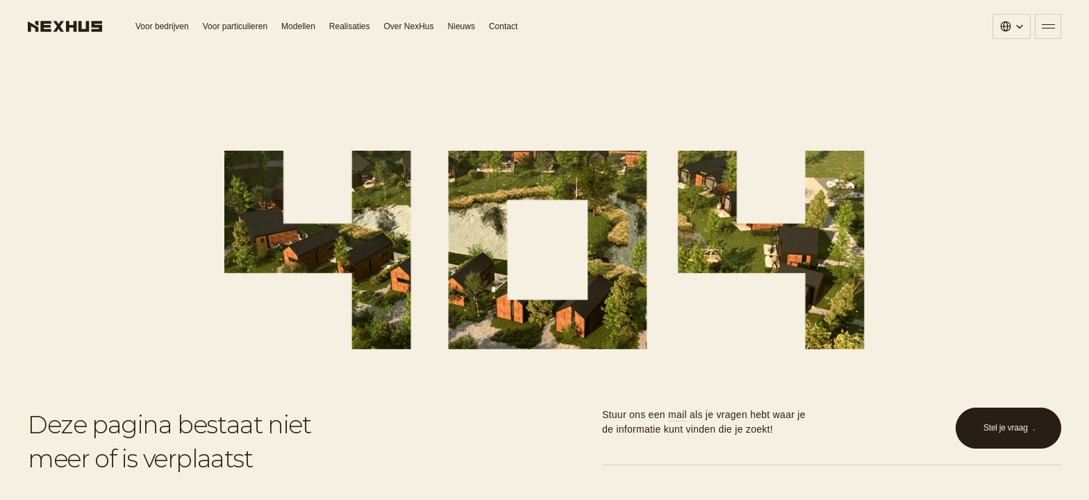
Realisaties (349, 26)
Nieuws (461, 26)
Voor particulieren (235, 26)
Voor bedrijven (162, 26)
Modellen (298, 26)
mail (677, 414)
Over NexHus (409, 26)
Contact (503, 26)
